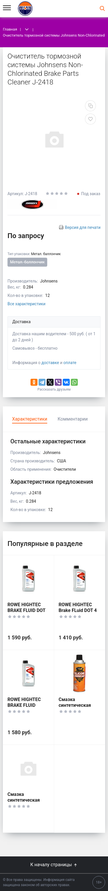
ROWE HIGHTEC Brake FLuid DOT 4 (78, 607)
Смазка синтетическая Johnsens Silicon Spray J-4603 (76, 708)
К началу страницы (53, 864)
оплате (69, 362)
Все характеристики (26, 304)
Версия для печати (83, 227)
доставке (50, 362)
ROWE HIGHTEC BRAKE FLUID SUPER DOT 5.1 (24, 705)
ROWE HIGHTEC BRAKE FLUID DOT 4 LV (26, 610)
